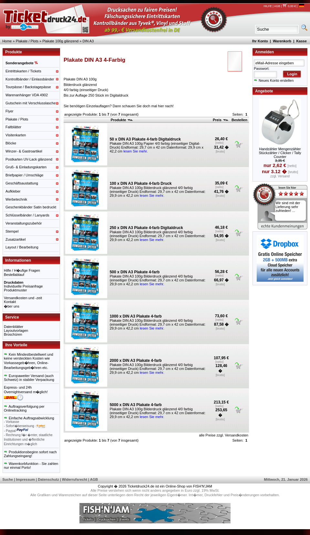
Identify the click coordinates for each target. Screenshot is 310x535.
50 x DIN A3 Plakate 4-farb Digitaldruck (145, 139)
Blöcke (10, 143)
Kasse (301, 41)
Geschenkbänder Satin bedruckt (30, 207)
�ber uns (11, 306)
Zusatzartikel (15, 239)
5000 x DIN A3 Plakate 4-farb (136, 405)
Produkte (122, 120)
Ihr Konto (260, 41)
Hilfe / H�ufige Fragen (22, 270)
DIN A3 (88, 41)
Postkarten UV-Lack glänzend (28, 159)
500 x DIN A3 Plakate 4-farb (135, 272)
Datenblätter (13, 327)
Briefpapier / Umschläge (24, 175)
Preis (220, 120)
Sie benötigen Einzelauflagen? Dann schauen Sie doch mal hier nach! (119, 106)
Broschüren (13, 334)
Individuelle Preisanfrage (23, 286)
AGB (277, 6)
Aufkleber (12, 191)
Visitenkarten (15, 135)
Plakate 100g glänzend (60, 41)
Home (7, 41)
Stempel (11, 231)
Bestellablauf (14, 275)
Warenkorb (282, 41)
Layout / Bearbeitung (21, 247)
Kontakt (10, 302)
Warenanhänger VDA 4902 (26, 95)
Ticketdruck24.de (141, 486)
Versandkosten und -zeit (23, 298)
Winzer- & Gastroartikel (23, 151)
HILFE (268, 6)
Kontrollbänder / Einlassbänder (29, 79)
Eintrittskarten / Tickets (23, 71)
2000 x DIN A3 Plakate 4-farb (136, 360)
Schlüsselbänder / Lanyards (27, 215)
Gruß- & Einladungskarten (25, 167)
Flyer (9, 111)
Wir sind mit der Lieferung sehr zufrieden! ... (287, 207)
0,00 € (289, 6)
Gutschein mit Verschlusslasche (30, 103)
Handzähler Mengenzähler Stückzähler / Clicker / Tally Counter (280, 153)
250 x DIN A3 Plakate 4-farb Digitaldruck (146, 228)
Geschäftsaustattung (21, 183)
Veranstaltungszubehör (23, 223)
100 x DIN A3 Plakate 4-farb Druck (141, 183)
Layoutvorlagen (16, 330)
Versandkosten (236, 435)
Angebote (264, 91)
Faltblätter (13, 127)
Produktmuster (15, 290)
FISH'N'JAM (202, 486)
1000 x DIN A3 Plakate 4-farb (136, 316)
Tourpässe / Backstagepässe (28, 87)
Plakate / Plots (27, 41)
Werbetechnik (16, 199)
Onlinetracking (15, 410)
